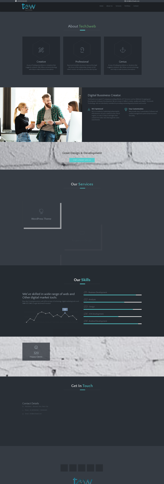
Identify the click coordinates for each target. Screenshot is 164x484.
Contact (135, 6)
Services (118, 6)
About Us (109, 6)
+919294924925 (21, 1)
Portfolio (127, 6)
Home (101, 6)
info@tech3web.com (132, 1)
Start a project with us (82, 160)
